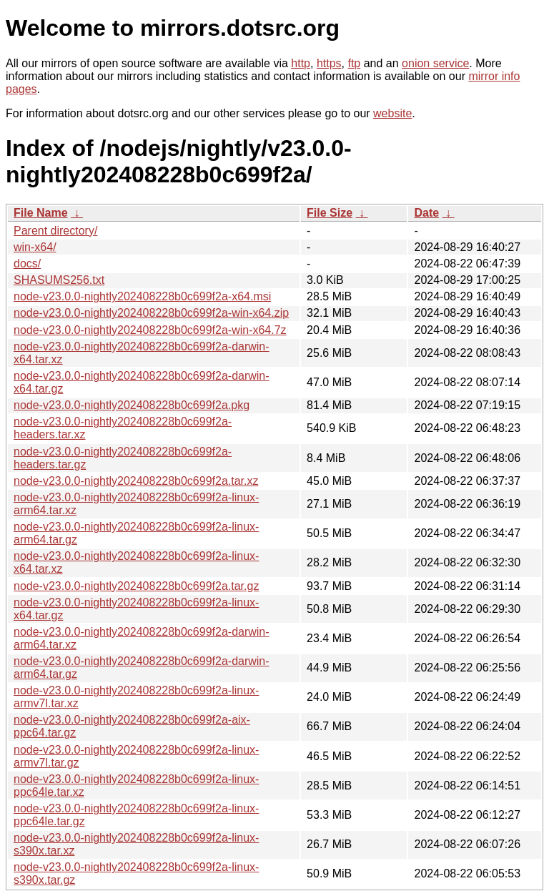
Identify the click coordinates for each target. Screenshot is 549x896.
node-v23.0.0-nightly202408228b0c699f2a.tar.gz (136, 586)
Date (426, 213)
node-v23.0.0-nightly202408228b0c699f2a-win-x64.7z (150, 330)
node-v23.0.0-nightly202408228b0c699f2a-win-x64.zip (151, 313)
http (300, 63)
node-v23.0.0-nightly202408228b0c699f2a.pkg (131, 405)
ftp (353, 63)
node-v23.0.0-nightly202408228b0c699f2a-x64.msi (142, 296)
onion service (435, 63)
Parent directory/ (55, 231)
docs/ (27, 263)
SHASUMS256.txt (59, 280)
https (329, 63)
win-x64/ (35, 247)
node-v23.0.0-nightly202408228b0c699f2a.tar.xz (136, 481)
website (392, 113)
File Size (329, 213)
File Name (41, 213)
